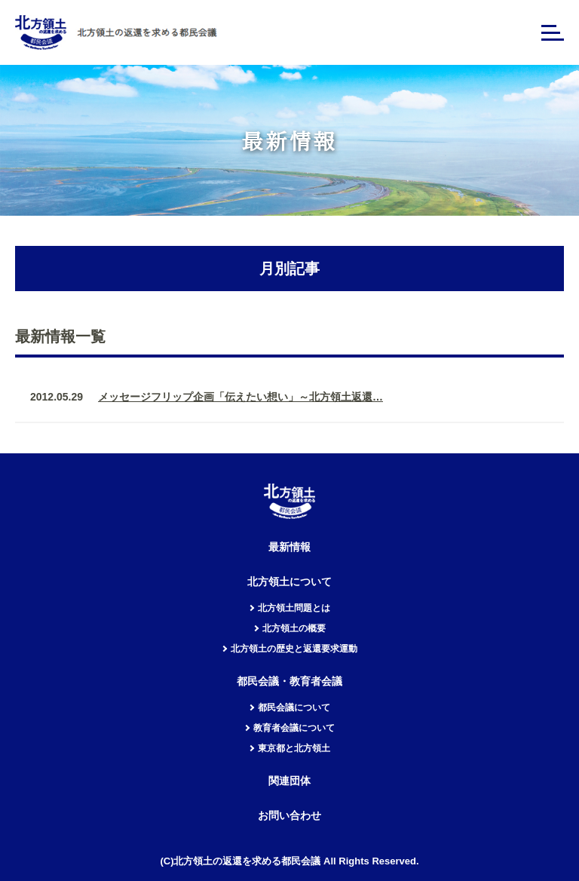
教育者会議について (294, 727)
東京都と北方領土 (294, 748)
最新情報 (289, 547)
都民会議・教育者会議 (289, 681)
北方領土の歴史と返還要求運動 (294, 648)
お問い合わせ (289, 815)
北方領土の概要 (294, 628)
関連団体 (289, 781)
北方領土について (289, 582)
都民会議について (294, 707)
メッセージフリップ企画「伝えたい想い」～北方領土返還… (240, 397)
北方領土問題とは (294, 607)
